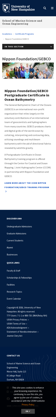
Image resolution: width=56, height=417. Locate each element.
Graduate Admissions (16, 233)
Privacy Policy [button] (28, 404)
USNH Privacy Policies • (18, 319)
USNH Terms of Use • (17, 323)
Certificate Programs (24, 34)
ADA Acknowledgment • (18, 327)
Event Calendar (14, 298)
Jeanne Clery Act (14, 335)
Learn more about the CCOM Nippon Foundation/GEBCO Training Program (26, 185)
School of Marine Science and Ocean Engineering (22, 22)
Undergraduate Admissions (19, 226)
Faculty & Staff (13, 270)
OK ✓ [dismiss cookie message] (28, 411)
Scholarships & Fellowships (19, 277)
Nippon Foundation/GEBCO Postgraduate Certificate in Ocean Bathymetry (26, 95)
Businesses (12, 254)
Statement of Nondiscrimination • (23, 331)
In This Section (14, 46)
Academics (7, 34)
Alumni (10, 247)
